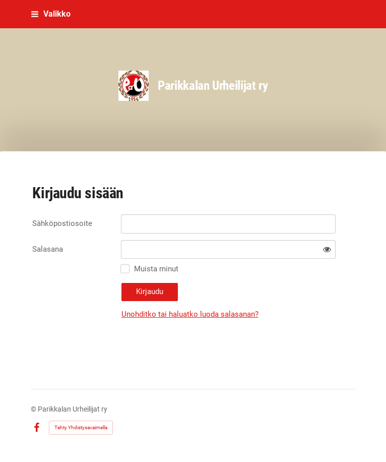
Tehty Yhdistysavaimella (80, 427)
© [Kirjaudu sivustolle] (34, 409)
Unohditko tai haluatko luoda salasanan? (190, 314)
